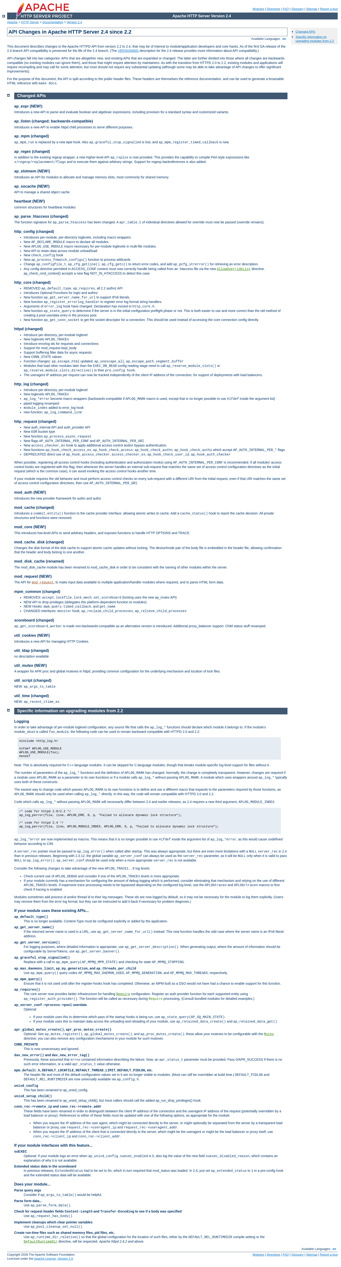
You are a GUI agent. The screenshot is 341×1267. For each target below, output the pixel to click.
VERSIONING (128, 51)
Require (123, 994)
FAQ (286, 9)
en (284, 39)
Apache (12, 22)
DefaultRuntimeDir (41, 1242)
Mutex (269, 1034)
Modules (258, 9)
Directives (273, 9)
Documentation (52, 22)
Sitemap (312, 9)
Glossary (298, 9)
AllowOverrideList (234, 269)
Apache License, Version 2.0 (53, 1258)
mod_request (43, 582)
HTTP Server (30, 22)
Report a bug (329, 9)
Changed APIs (305, 31)
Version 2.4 (74, 22)
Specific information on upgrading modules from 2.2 (315, 39)
